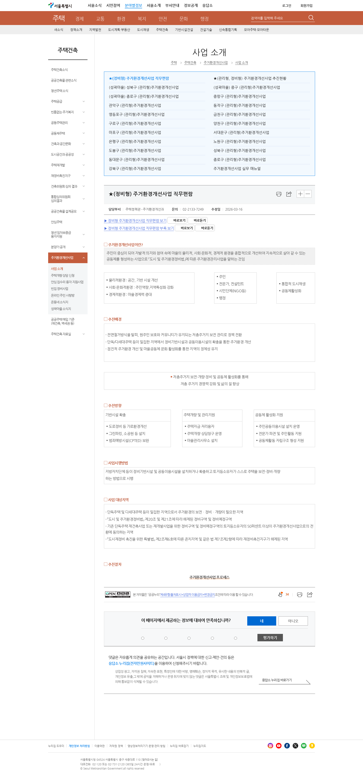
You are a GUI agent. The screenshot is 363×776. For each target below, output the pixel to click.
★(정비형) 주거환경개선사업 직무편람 (139, 78)
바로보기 (179, 220)
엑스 (295, 745)
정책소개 (76, 29)
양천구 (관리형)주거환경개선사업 (239, 123)
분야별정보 (133, 5)
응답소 (207, 5)
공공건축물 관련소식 (64, 80)
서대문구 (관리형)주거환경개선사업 (241, 132)
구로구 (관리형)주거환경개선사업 (135, 123)
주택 (59, 18)
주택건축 (162, 29)
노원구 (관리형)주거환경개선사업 (239, 141)
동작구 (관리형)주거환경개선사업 (239, 105)
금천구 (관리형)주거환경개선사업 (239, 114)
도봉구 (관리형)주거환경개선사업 (135, 150)
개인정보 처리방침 (79, 746)
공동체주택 (58, 133)
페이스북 (287, 745)
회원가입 (306, 5)
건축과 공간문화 (61, 144)
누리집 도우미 (56, 746)
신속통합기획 (228, 29)
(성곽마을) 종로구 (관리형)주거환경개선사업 (144, 96)
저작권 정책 (116, 746)
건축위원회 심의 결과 (64, 186)
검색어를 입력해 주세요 (267, 18)
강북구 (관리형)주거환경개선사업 (135, 168)
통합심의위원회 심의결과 (60, 199)
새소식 (58, 29)
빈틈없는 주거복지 (62, 112)
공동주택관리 (59, 123)
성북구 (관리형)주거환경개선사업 (239, 150)
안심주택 (56, 222)
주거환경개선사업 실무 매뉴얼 (237, 168)
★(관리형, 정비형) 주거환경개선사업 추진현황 (249, 78)
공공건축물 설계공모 (64, 211)
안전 (163, 19)
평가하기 (270, 638)
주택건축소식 (59, 70)
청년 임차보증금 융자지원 (61, 234)
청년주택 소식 (59, 91)
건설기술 (206, 29)
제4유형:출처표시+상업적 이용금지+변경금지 (187, 594)
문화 (183, 19)
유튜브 (279, 745)
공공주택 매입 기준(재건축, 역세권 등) (63, 321)
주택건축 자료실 (61, 334)
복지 (142, 19)
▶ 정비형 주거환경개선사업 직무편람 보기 (135, 220)
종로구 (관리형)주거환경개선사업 (239, 159)
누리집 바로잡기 (179, 746)
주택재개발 (58, 165)
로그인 (286, 5)
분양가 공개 (58, 247)
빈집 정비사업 (59, 288)
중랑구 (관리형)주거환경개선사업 (239, 96)
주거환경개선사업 (62, 257)
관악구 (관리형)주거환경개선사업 (135, 105)
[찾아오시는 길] (149, 759)
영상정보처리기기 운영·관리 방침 (147, 746)
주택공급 (56, 101)
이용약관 (99, 746)
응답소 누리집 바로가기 (277, 680)
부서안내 (172, 5)
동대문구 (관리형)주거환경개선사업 (137, 159)
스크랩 (289, 194)
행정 (204, 19)
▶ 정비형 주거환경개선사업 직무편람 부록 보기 (139, 228)
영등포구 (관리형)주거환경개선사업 (137, 114)
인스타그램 (270, 745)
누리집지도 (199, 746)
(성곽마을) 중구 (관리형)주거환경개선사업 (246, 87)
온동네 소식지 (59, 302)
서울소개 (154, 5)
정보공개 (191, 5)
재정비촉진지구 (60, 176)
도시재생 (143, 29)
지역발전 (95, 29)
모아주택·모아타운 (256, 29)
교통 (100, 19)
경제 (79, 19)
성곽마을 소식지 (61, 309)
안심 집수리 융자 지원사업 (67, 282)
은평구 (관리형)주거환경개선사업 (135, 141)
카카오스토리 (312, 745)
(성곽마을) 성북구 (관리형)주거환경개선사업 (144, 87)
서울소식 (95, 5)
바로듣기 (200, 220)
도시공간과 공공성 (62, 154)
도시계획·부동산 (119, 29)
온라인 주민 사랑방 (63, 295)
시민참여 (113, 5)
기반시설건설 (184, 29)
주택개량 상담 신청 (63, 275)
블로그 (304, 745)
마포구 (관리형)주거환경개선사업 (135, 132)
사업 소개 (57, 269)
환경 (121, 19)
